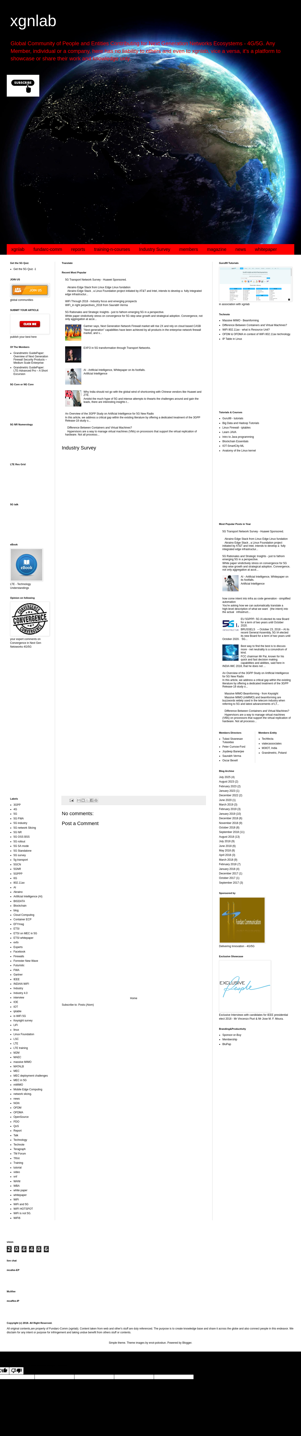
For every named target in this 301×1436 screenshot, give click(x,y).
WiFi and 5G (21, 1204)
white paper (20, 1190)
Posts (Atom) (86, 1004)
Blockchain (20, 905)
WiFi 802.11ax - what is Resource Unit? (246, 329)
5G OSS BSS (21, 836)
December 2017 (228, 873)
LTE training (20, 1048)
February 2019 (228, 809)
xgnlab (33, 20)
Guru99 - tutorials (232, 418)
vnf (15, 1176)
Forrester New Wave (25, 960)
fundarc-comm (47, 249)
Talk (15, 1135)
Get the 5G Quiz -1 (24, 269)
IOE (15, 1002)
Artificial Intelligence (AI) (27, 896)
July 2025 (224, 777)
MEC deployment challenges (30, 1075)
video (16, 1172)
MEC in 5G (20, 1080)
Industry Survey (154, 249)
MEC (16, 1071)
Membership (229, 1039)
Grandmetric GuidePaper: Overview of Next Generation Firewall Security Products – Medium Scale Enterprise (30, 358)
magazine (216, 249)
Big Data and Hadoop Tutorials (240, 423)
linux (16, 1029)
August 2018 (226, 836)
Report (17, 1130)
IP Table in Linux (232, 338)
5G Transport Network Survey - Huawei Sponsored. (95, 279)
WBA (16, 1185)
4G (15, 809)
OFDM (17, 1107)
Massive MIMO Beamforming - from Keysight (251, 693)
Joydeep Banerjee (233, 751)
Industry (18, 988)
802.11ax (18, 882)
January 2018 (227, 869)
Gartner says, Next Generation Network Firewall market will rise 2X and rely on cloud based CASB (142, 326)
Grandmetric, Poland (274, 752)
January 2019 (227, 813)
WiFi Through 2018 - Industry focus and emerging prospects (101, 301)
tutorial (17, 1167)
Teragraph (19, 1149)
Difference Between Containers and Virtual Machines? (99, 427)
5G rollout (19, 841)
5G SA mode (21, 846)
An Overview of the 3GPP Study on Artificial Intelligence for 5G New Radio (109, 413)
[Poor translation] (16, 1371)
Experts (18, 947)
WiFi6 (16, 1218)
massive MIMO (22, 1062)
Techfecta (267, 738)
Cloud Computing (23, 914)
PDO (16, 1121)
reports (78, 249)
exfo (16, 942)
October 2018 (227, 827)
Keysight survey (23, 1020)
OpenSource (21, 1116)
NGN (16, 1103)
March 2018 (226, 859)
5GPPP (17, 873)
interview (18, 997)
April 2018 (225, 855)
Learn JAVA (229, 432)
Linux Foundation (23, 1034)
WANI (16, 1181)
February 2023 (228, 786)
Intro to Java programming (238, 436)
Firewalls (18, 956)
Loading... (134, 622)
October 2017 (227, 878)
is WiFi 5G (19, 1016)
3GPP (17, 804)
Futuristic (18, 965)
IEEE (16, 979)
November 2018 (228, 823)
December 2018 (228, 818)
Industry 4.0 (20, 993)
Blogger (187, 1342)
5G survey (19, 855)
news (240, 249)
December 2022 (228, 795)
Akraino (18, 892)
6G (15, 878)
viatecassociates (272, 743)
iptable (17, 1011)
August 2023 (226, 781)
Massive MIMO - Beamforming (240, 320)
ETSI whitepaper (23, 937)
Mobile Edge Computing (27, 1089)
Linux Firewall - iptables (236, 427)
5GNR (17, 869)
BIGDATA (19, 901)
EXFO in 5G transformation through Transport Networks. (117, 347)
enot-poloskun (157, 1342)
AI (14, 887)
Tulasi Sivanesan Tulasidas (232, 740)
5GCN (17, 864)
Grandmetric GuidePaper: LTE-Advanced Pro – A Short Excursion (30, 371)
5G (15, 813)
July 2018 (224, 841)
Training (18, 1162)
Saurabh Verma (231, 756)
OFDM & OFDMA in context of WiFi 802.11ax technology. (256, 334)
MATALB (18, 1066)
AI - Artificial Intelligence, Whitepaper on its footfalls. (114, 370)
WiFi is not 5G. (22, 1213)
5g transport (20, 859)
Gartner (18, 974)
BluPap (226, 1044)
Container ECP (22, 919)
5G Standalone (22, 850)
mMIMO (18, 1084)
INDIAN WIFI (21, 983)
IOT (15, 1006)
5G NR (17, 832)
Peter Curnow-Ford (233, 746)
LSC (16, 1039)
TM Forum (19, 1153)
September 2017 (229, 882)
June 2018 (225, 846)
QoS (16, 1126)
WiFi (16, 1199)
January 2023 (227, 790)
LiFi (15, 1025)
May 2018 (225, 850)
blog (16, 910)
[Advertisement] (141, 136)
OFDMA (18, 1112)
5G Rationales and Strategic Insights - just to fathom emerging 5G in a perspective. (114, 312)
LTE (15, 1043)
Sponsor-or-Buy (231, 1035)
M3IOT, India (269, 748)
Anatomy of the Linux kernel (239, 450)
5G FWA (18, 818)
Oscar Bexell (230, 760)
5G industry (20, 823)
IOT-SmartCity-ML (233, 445)
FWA (16, 970)
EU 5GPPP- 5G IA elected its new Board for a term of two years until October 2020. (265, 622)
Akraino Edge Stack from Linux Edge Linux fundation (99, 287)
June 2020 (225, 800)
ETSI (16, 928)
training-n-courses (112, 249)
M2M (16, 1052)
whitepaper (266, 249)
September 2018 (229, 832)
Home (133, 998)
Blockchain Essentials (235, 441)
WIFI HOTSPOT (23, 1208)
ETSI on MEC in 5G (25, 933)
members (188, 249)
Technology (20, 1139)
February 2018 (228, 864)
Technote (18, 1144)
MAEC (17, 1057)
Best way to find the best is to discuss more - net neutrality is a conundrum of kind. (264, 649)
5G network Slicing (24, 827)
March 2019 (226, 804)
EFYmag (18, 924)
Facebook (19, 951)
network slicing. (22, 1094)
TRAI (16, 1158)
